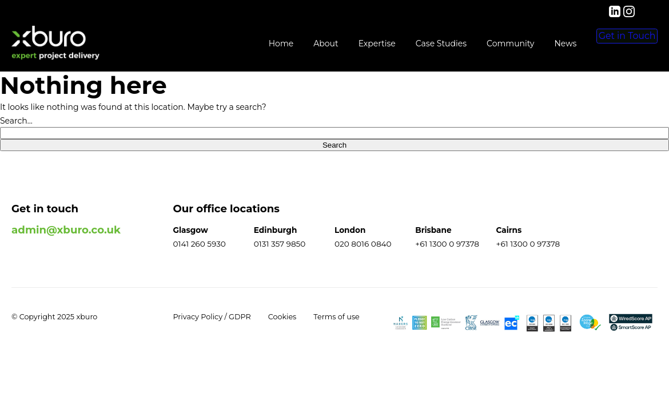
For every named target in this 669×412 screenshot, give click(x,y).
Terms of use (336, 316)
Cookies (282, 316)
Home (248, 43)
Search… (16, 121)
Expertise (344, 43)
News (532, 43)
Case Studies (408, 43)
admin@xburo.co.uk (66, 230)
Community (477, 43)
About (293, 43)
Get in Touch (610, 44)
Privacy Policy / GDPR (212, 316)
